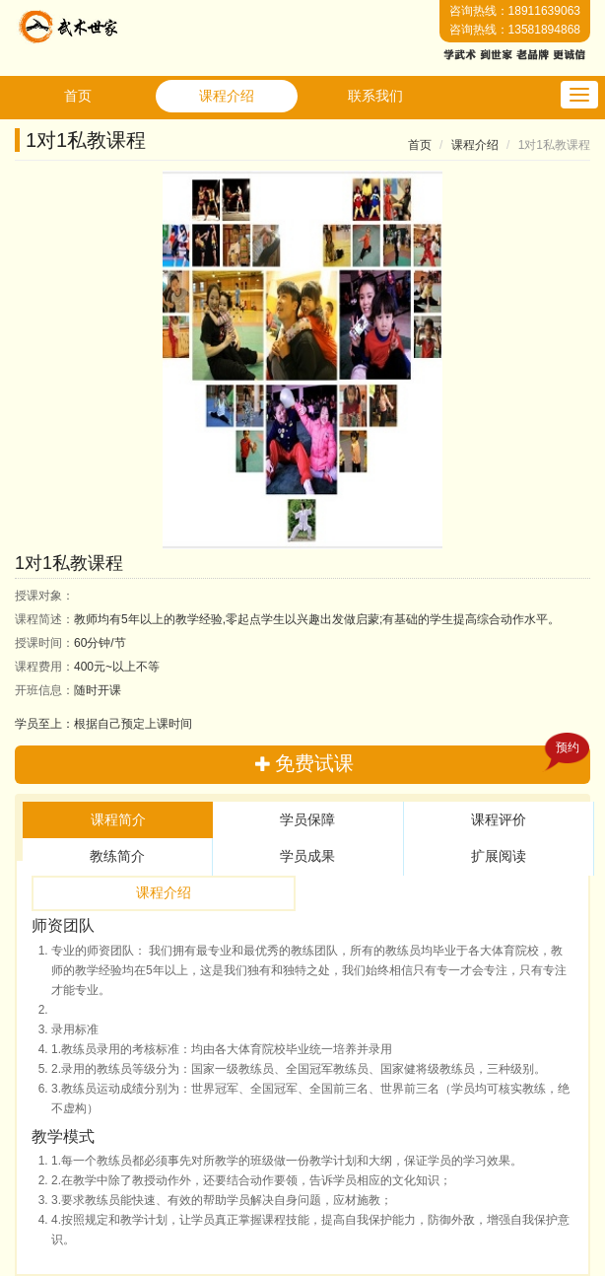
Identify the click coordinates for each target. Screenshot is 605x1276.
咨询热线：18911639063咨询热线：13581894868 (514, 20)
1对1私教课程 (86, 140)
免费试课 (422, 759)
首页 (78, 96)
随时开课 (68, 690)
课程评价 (498, 819)
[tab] (118, 820)
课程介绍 (226, 96)
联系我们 (375, 96)
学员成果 (307, 856)
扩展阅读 (498, 856)
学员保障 (307, 819)
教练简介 (117, 856)
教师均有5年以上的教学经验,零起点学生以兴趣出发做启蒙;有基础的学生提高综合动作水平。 (287, 619)
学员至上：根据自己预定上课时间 (103, 724)
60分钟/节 (70, 643)
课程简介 (118, 819)
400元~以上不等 (87, 666)
